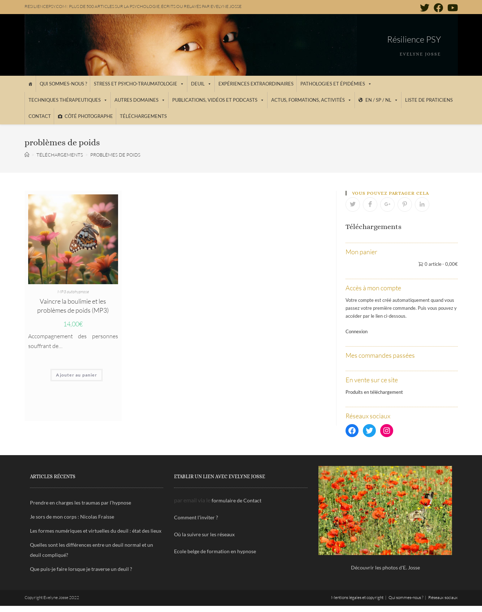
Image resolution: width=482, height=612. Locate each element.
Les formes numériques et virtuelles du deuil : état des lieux (95, 531)
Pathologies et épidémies (336, 84)
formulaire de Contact (236, 500)
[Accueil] (30, 84)
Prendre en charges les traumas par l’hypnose (80, 502)
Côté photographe (89, 116)
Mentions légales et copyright (357, 597)
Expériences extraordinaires (256, 84)
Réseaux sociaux (443, 597)
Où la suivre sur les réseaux (204, 534)
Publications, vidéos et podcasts (218, 100)
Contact (40, 116)
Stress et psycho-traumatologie (139, 84)
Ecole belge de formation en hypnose (215, 551)
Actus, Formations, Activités (311, 100)
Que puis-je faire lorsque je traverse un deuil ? (81, 569)
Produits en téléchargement (374, 392)
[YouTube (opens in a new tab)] (451, 7)
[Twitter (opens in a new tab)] (424, 7)
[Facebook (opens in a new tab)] (438, 7)
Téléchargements (143, 116)
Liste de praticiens (429, 100)
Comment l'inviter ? (196, 517)
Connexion (357, 331)
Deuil (201, 84)
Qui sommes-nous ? (63, 84)
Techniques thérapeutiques (68, 100)
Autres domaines (139, 100)
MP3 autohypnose (73, 291)
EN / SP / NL (381, 100)
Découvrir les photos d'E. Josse (385, 567)
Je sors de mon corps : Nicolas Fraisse (72, 517)
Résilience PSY (414, 39)
